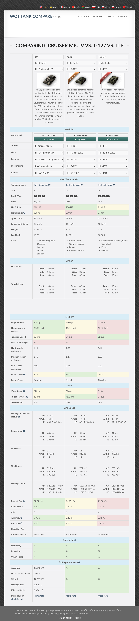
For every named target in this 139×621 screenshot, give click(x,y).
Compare (83, 16)
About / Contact (117, 16)
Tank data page (42, 185)
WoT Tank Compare (35, 16)
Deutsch (54, 7)
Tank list (98, 16)
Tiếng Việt (128, 7)
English (44, 7)
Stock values (48, 135)
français (65, 7)
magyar (86, 7)
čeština (106, 7)
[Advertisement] (69, 29)
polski (95, 7)
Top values (48, 139)
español (76, 7)
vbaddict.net (17, 599)
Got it (78, 618)
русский (116, 7)
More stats (39, 595)
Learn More (65, 618)
